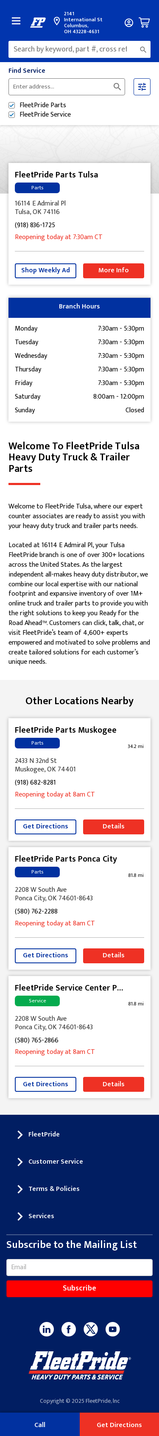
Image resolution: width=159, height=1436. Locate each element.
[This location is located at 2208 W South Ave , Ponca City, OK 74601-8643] (79, 894)
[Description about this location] (79, 584)
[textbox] (79, 49)
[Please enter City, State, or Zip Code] (61, 86)
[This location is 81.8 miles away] (135, 875)
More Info (113, 270)
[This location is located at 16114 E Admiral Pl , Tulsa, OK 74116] (79, 208)
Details (114, 826)
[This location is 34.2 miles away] (135, 746)
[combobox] (79, 49)
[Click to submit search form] (117, 87)
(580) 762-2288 (36, 912)
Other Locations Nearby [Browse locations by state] (79, 701)
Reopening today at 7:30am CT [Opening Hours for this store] (59, 238)
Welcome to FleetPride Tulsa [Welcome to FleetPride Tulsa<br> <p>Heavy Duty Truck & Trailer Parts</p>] (79, 457)
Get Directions (45, 826)
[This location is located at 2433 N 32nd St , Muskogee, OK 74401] (79, 765)
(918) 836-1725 (35, 226)
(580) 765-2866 (37, 1041)
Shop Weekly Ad (45, 270)
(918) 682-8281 (35, 783)
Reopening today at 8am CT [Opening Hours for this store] (55, 795)
